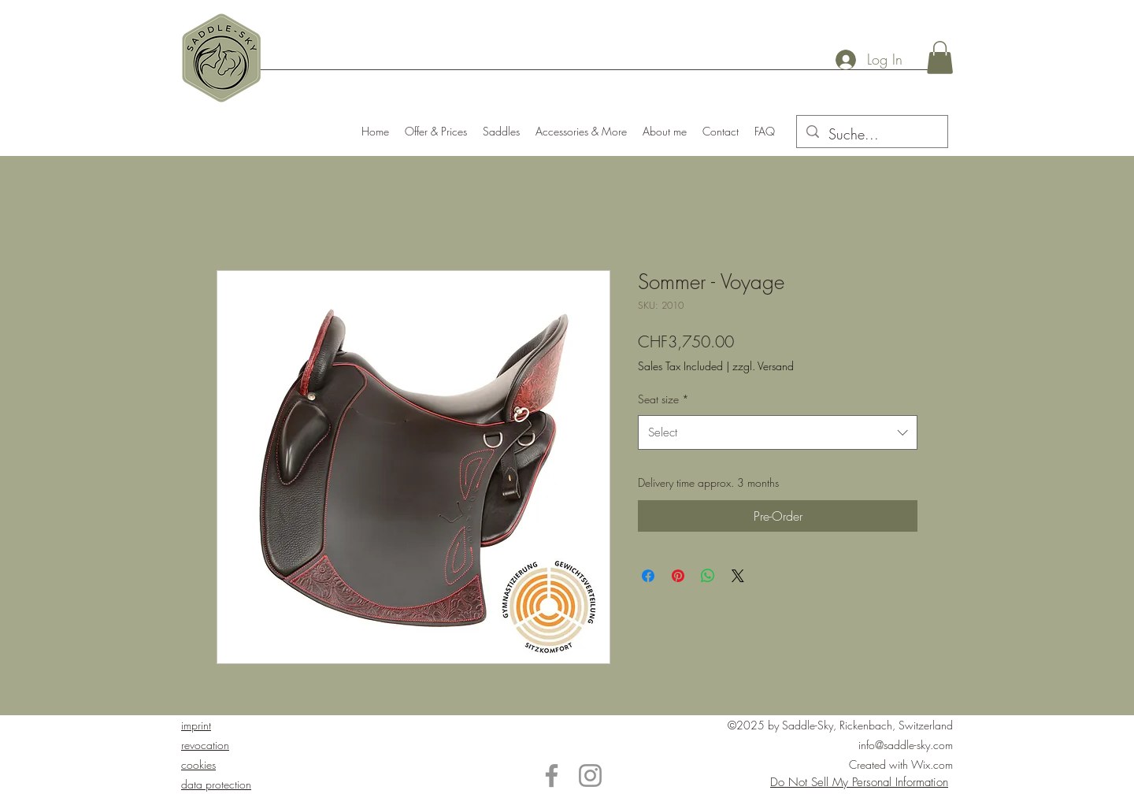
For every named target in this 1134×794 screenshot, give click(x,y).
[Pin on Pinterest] (678, 575)
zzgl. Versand (763, 365)
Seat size (663, 398)
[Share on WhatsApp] (708, 575)
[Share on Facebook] (648, 575)
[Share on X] (737, 575)
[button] (940, 57)
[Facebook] (551, 775)
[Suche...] (871, 135)
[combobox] (777, 432)
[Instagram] (590, 775)
